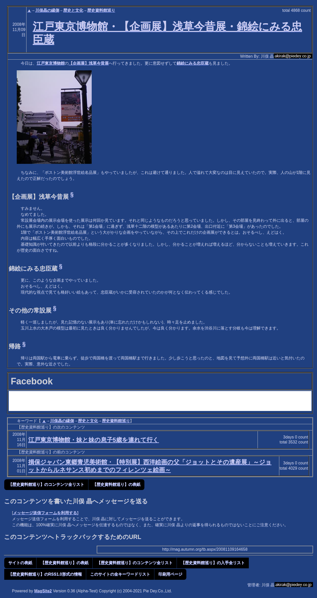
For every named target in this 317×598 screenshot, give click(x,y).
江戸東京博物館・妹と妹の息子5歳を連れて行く (93, 439)
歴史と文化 (73, 10)
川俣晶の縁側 (47, 10)
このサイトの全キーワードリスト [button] (120, 574)
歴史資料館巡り (101, 10)
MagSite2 (43, 591)
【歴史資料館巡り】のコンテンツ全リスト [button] (46, 484)
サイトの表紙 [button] (20, 563)
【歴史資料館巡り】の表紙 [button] (116, 484)
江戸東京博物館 (51, 63)
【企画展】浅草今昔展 (89, 63)
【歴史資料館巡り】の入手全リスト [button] (213, 563)
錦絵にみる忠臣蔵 (193, 63)
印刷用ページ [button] (170, 574)
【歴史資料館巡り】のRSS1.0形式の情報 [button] (45, 574)
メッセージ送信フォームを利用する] (45, 513)
